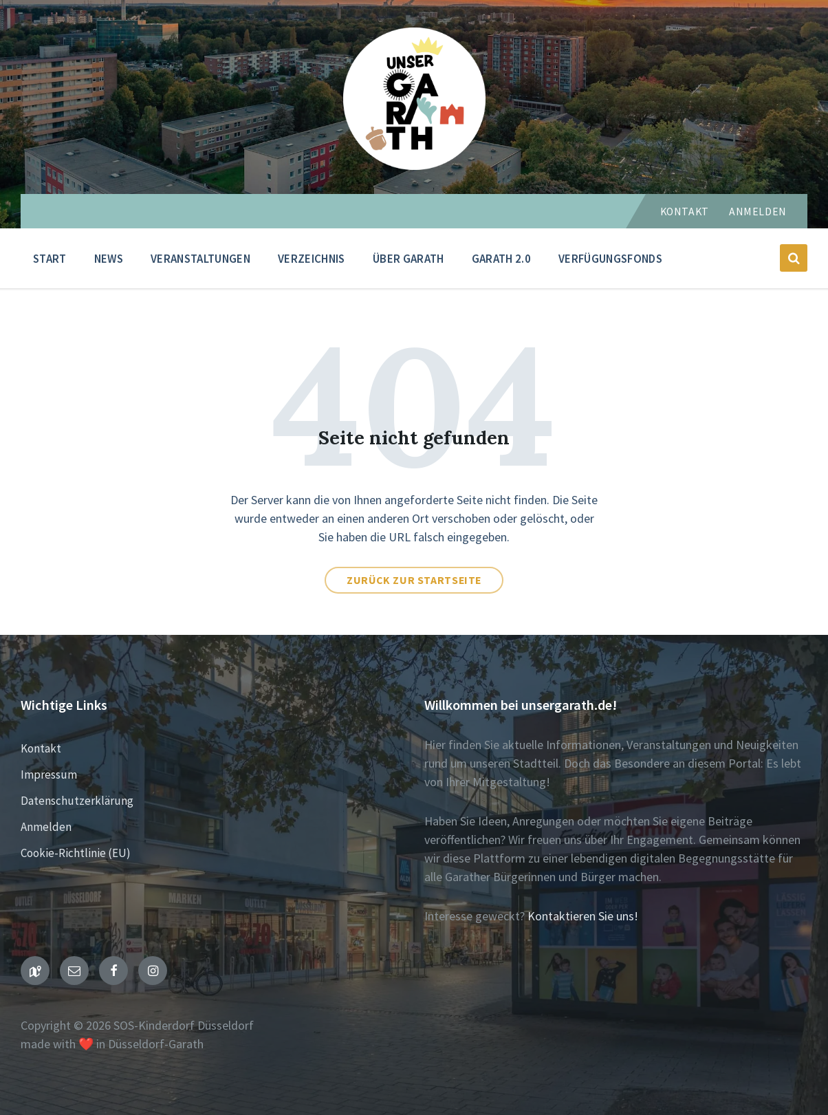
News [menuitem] (108, 258)
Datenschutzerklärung (77, 800)
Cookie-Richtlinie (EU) (76, 852)
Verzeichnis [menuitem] (311, 258)
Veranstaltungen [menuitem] (200, 258)
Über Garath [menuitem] (408, 258)
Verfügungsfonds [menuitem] (610, 258)
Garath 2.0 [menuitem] (501, 258)
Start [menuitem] (50, 258)
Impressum (49, 774)
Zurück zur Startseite (414, 580)
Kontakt (684, 211)
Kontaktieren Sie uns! (582, 916)
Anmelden (758, 211)
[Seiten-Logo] (414, 165)
